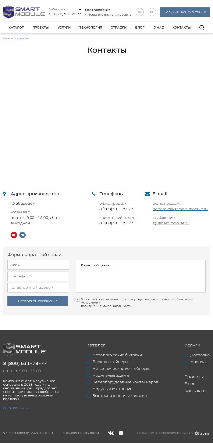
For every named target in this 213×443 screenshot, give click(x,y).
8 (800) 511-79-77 (116, 209)
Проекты (41, 28)
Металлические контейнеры (120, 369)
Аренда (198, 362)
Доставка (200, 355)
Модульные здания (111, 376)
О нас (158, 28)
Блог (140, 28)
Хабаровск (58, 9)
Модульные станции (112, 389)
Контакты (182, 28)
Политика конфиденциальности (71, 433)
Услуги (64, 28)
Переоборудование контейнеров (125, 383)
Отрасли (119, 28)
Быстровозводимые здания (119, 396)
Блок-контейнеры (110, 362)
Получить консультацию (185, 12)
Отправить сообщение (38, 301)
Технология (90, 28)
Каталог (16, 28)
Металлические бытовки (117, 355)
